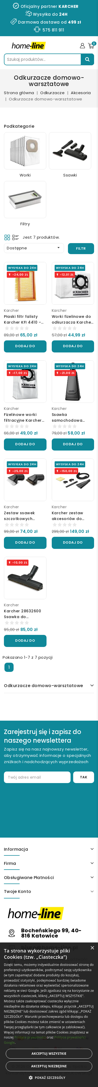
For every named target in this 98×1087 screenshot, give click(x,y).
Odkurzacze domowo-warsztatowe (43, 686)
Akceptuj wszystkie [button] (49, 1053)
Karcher (11, 310)
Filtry (25, 224)
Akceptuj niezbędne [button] (49, 1066)
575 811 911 (53, 30)
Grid (7, 237)
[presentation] (47, 804)
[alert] (49, 1015)
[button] (49, 1078)
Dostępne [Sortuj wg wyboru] (34, 248)
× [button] (92, 948)
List (15, 237)
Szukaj (87, 59)
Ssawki (70, 175)
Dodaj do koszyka (25, 348)
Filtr (81, 248)
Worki (25, 175)
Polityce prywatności (30, 1037)
